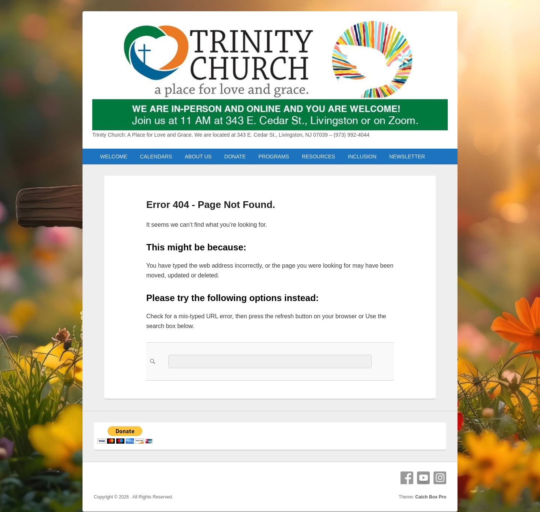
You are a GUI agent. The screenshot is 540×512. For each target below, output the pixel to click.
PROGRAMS (273, 157)
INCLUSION (362, 157)
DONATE (235, 157)
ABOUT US (198, 157)
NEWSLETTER (407, 157)
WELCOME (113, 157)
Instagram (440, 477)
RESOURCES (318, 157)
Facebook (406, 477)
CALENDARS (156, 157)
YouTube (423, 477)
